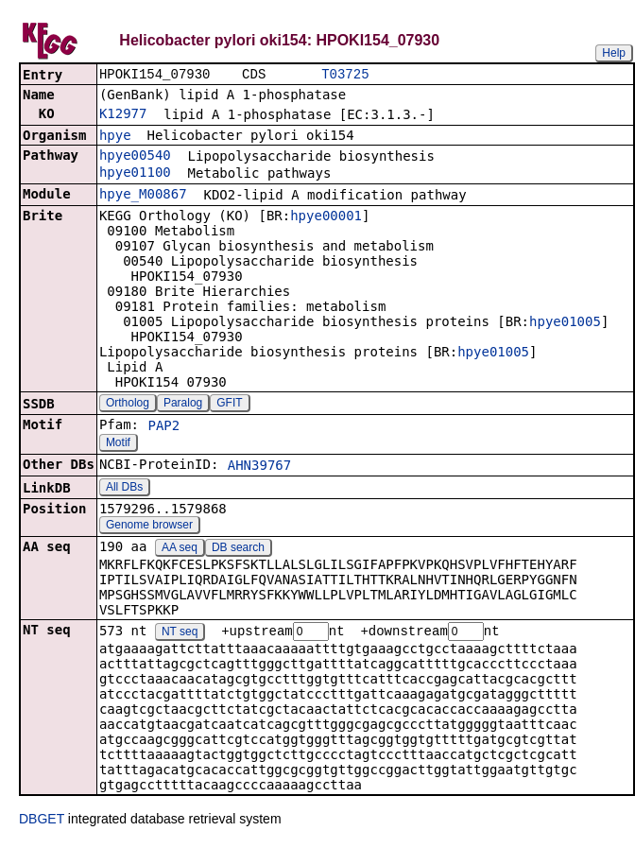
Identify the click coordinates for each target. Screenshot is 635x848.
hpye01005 (565, 323)
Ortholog (127, 404)
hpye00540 (135, 156)
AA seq (179, 549)
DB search (238, 549)
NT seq (179, 634)
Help (614, 53)
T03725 (345, 75)
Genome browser (149, 526)
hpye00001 (326, 217)
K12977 (123, 115)
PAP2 (163, 427)
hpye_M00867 (143, 195)
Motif (118, 444)
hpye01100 (135, 174)
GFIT (229, 404)
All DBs (124, 488)
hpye (115, 137)
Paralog (182, 404)
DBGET (41, 821)
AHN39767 (259, 467)
